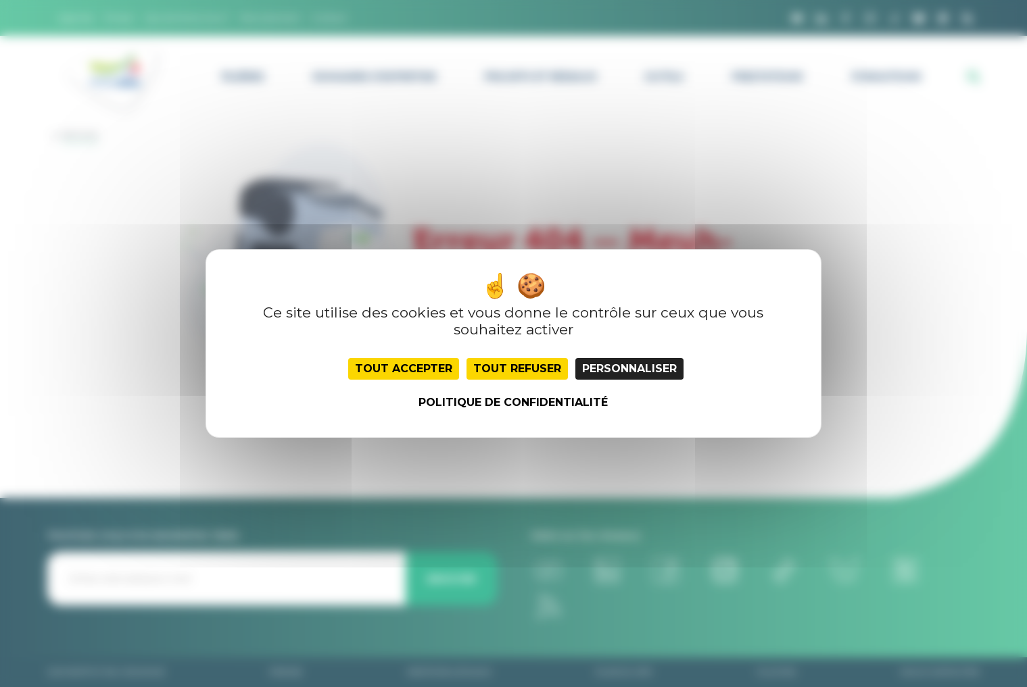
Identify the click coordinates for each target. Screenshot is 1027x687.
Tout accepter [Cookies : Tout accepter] (403, 368)
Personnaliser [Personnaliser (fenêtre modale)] (629, 368)
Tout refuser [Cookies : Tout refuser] (517, 368)
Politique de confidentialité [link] (513, 402)
